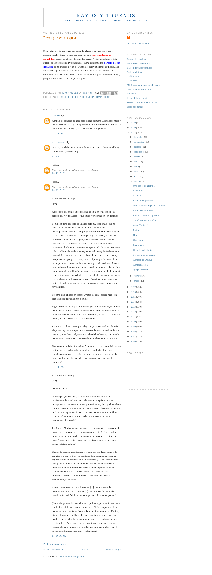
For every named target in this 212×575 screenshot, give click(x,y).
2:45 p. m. (58, 133)
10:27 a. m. (59, 190)
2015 (133, 296)
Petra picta (138, 190)
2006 (133, 341)
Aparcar (137, 195)
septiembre (139, 151)
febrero (137, 275)
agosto (137, 156)
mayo (137, 171)
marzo (137, 181)
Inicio (85, 549)
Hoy (135, 235)
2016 (133, 291)
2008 (133, 331)
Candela (56, 115)
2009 (133, 326)
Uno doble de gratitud (144, 185)
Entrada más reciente (53, 549)
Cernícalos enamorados (144, 220)
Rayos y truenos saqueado (146, 215)
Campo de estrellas (136, 59)
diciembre (139, 136)
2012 (133, 311)
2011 (133, 316)
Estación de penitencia (144, 200)
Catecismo (138, 240)
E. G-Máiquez (59, 142)
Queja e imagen (141, 269)
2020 (133, 122)
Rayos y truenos (106, 15)
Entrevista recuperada (143, 210)
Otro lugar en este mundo (139, 89)
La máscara (138, 245)
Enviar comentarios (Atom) (70, 556)
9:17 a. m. (58, 156)
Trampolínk (103, 97)
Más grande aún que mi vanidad (149, 205)
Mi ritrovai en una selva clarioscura (144, 85)
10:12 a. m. (59, 173)
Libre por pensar (135, 106)
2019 (133, 127)
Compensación (140, 264)
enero (137, 280)
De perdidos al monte (137, 97)
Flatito (136, 230)
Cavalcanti (132, 80)
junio (136, 166)
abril (136, 176)
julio (136, 161)
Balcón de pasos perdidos (139, 67)
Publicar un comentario (54, 544)
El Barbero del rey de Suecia (76, 97)
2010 (133, 321)
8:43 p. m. (58, 366)
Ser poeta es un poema (144, 254)
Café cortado (133, 76)
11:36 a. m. (59, 535)
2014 (133, 301)
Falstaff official (140, 225)
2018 (133, 132)
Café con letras (134, 72)
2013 (133, 306)
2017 (133, 287)
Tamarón (131, 93)
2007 (133, 336)
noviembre (139, 141)
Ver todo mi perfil (138, 44)
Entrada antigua (113, 549)
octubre (138, 146)
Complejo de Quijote (143, 249)
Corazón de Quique (142, 259)
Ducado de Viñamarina (138, 63)
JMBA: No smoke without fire (142, 102)
